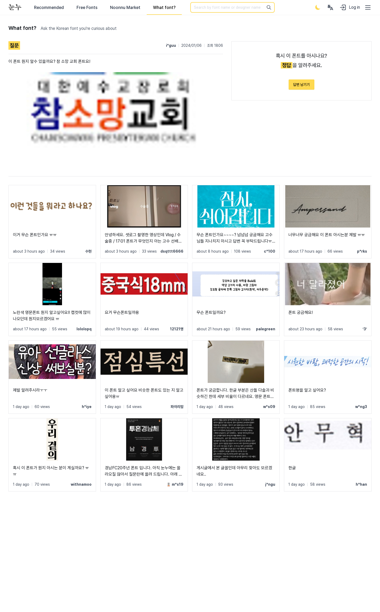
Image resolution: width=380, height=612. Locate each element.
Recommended (49, 7)
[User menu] (330, 7)
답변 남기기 (301, 84)
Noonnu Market (125, 7)
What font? (164, 7)
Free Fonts (87, 7)
